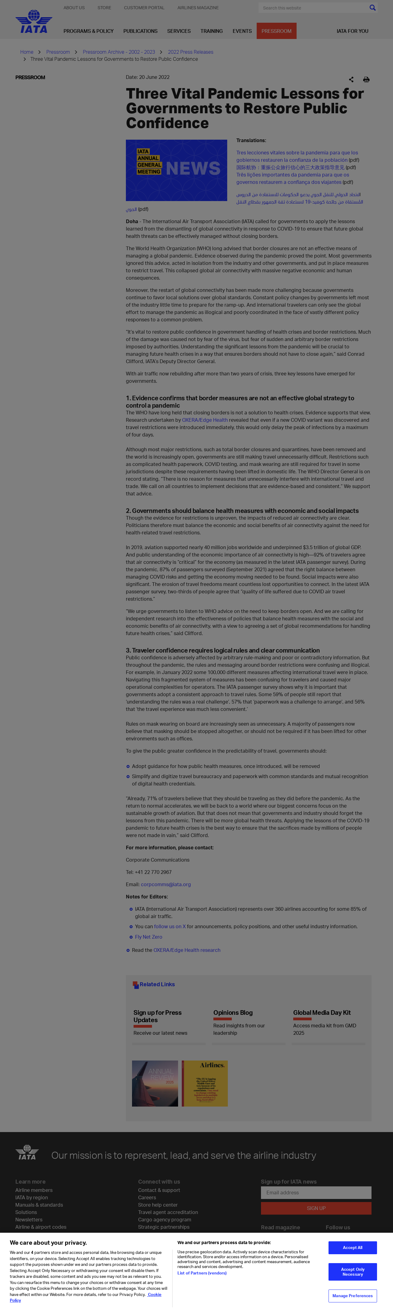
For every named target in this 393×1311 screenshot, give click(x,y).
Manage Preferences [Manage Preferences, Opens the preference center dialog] (353, 1299)
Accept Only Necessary (352, 1276)
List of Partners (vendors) (202, 1276)
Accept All (352, 1251)
